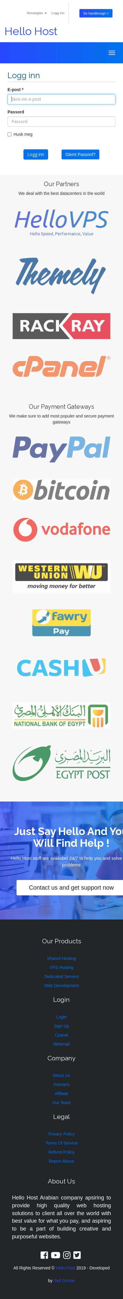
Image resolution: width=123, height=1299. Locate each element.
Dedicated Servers (61, 976)
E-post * (15, 89)
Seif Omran (64, 1280)
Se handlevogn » (96, 13)
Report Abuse (61, 1161)
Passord (16, 112)
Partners (61, 1084)
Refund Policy (61, 1152)
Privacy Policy (61, 1134)
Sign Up (61, 1026)
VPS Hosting (61, 967)
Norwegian (37, 13)
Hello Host (31, 31)
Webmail (61, 1044)
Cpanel (61, 1035)
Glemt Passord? (80, 154)
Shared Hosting (61, 958)
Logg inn (57, 13)
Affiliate (62, 1093)
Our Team (61, 1102)
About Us (61, 1075)
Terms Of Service (61, 1143)
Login (61, 1017)
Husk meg (20, 134)
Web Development (61, 985)
